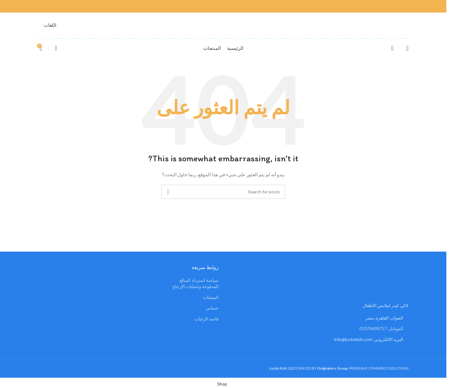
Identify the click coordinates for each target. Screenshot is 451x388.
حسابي (212, 307)
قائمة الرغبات (206, 318)
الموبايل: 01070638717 (381, 328)
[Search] (392, 48)
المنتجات (211, 297)
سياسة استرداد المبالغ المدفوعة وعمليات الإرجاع (196, 283)
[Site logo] (223, 24)
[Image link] (388, 284)
